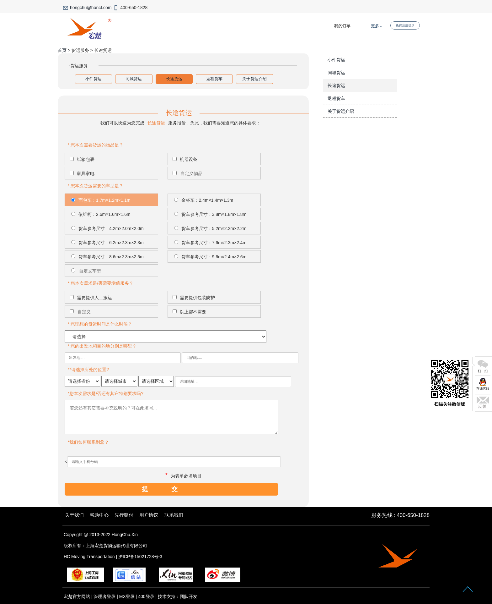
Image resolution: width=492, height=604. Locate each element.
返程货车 (214, 78)
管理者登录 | (106, 596)
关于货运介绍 (254, 78)
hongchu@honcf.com (91, 7)
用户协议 (148, 515)
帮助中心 (99, 515)
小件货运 (93, 78)
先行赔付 (124, 515)
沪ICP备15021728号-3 (140, 556)
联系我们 (173, 515)
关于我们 (74, 515)
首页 (62, 50)
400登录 (146, 596)
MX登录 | (128, 596)
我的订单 (342, 26)
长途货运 (174, 78)
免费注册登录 (405, 25)
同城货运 (134, 78)
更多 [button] (376, 26)
